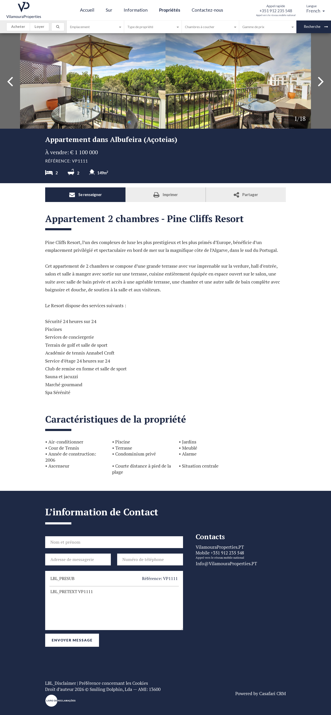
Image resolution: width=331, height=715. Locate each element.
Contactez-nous (207, 9)
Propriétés (169, 9)
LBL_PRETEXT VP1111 (114, 608)
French (315, 10)
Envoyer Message (72, 640)
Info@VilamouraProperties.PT (226, 563)
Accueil (87, 9)
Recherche (316, 26)
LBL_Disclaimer (60, 683)
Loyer (39, 27)
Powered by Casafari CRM (260, 693)
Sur (109, 9)
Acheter (18, 27)
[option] (238, 81)
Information (136, 9)
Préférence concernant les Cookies (113, 683)
